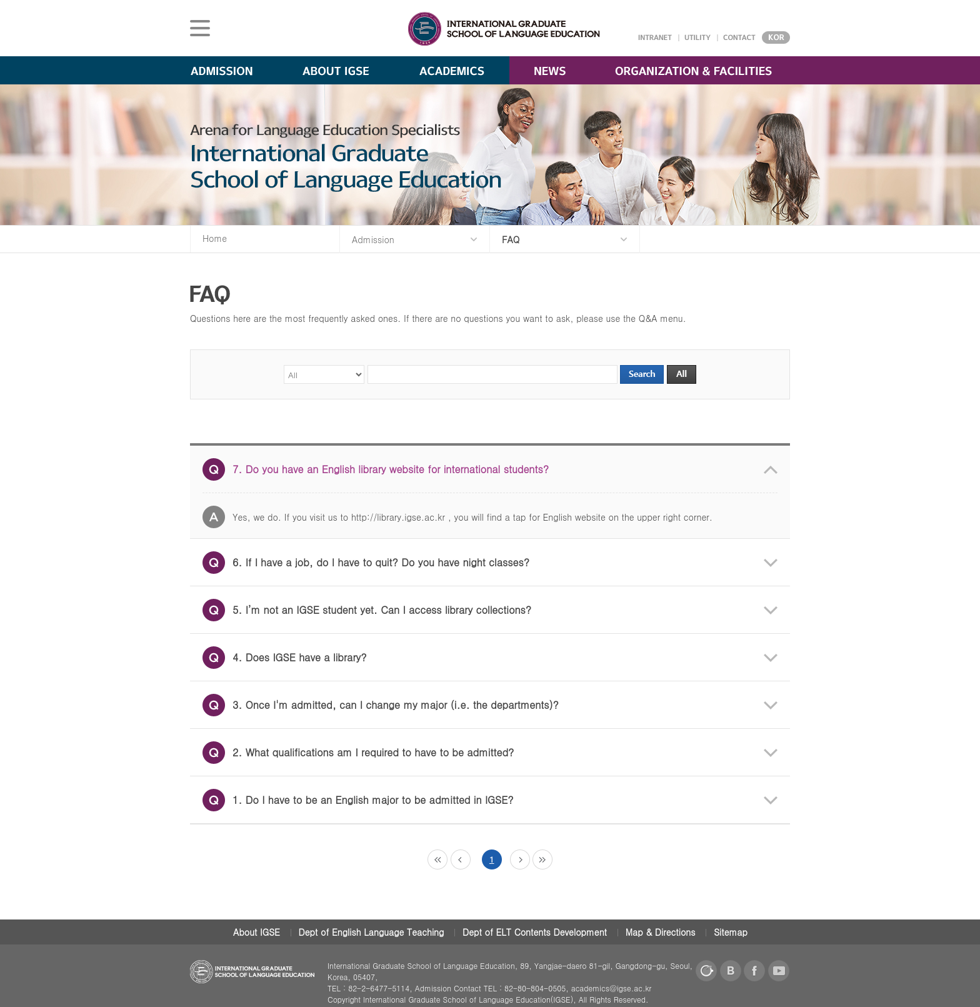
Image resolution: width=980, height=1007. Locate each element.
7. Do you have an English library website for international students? (375, 469)
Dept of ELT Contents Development (534, 932)
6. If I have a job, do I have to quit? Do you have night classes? (365, 562)
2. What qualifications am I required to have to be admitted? (358, 752)
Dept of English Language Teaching (371, 932)
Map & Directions (661, 932)
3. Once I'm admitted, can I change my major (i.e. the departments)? (380, 705)
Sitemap (731, 932)
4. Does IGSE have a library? (284, 657)
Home (214, 238)
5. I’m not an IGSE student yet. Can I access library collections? (366, 610)
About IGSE (256, 932)
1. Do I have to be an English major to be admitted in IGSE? (358, 800)
